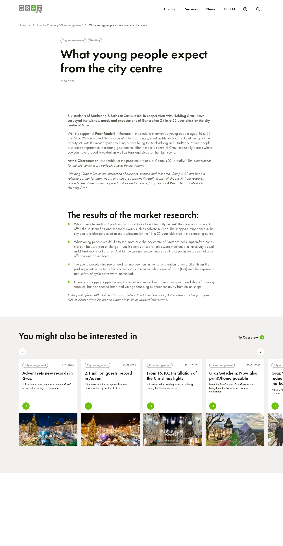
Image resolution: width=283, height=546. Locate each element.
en (232, 9)
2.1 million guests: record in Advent (108, 375)
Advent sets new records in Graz (47, 375)
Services (191, 9)
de (226, 9)
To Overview (251, 337)
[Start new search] (257, 9)
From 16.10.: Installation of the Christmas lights (172, 375)
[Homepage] (75, 9)
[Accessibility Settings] (245, 9)
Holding (170, 9)
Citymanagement (73, 40)
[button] (22, 351)
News (210, 9)
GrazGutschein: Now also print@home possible (233, 375)
